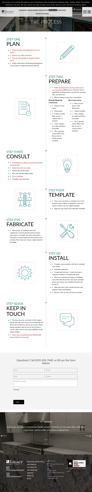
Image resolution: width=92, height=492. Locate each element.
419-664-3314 (77, 9)
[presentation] (26, 395)
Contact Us (39, 13)
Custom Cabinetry (32, 10)
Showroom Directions (77, 14)
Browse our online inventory (22, 55)
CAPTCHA (16, 389)
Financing (46, 13)
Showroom (31, 464)
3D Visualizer (61, 10)
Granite (30, 475)
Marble (30, 472)
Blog (29, 478)
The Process (53, 10)
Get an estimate (17, 176)
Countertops (23, 10)
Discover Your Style (35, 461)
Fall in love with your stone (21, 168)
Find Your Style (43, 10)
